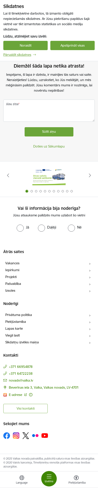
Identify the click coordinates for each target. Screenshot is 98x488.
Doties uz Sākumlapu (49, 146)
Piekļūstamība (15, 322)
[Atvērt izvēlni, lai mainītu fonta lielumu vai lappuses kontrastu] (76, 480)
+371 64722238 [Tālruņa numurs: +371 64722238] (21, 373)
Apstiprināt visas (73, 45)
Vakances (12, 263)
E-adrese (16, 395)
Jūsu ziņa (12, 104)
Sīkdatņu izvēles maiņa (22, 342)
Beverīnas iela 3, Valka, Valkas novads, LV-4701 (44, 387)
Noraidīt (25, 45)
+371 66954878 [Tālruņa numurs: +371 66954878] (21, 367)
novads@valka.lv (21, 380)
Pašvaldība (13, 284)
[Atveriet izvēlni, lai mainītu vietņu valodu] (21, 480)
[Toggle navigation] (49, 478)
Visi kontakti (26, 408)
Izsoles (10, 290)
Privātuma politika (18, 315)
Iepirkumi (12, 270)
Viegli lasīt (12, 335)
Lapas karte (14, 328)
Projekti (11, 277)
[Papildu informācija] (30, 394)
